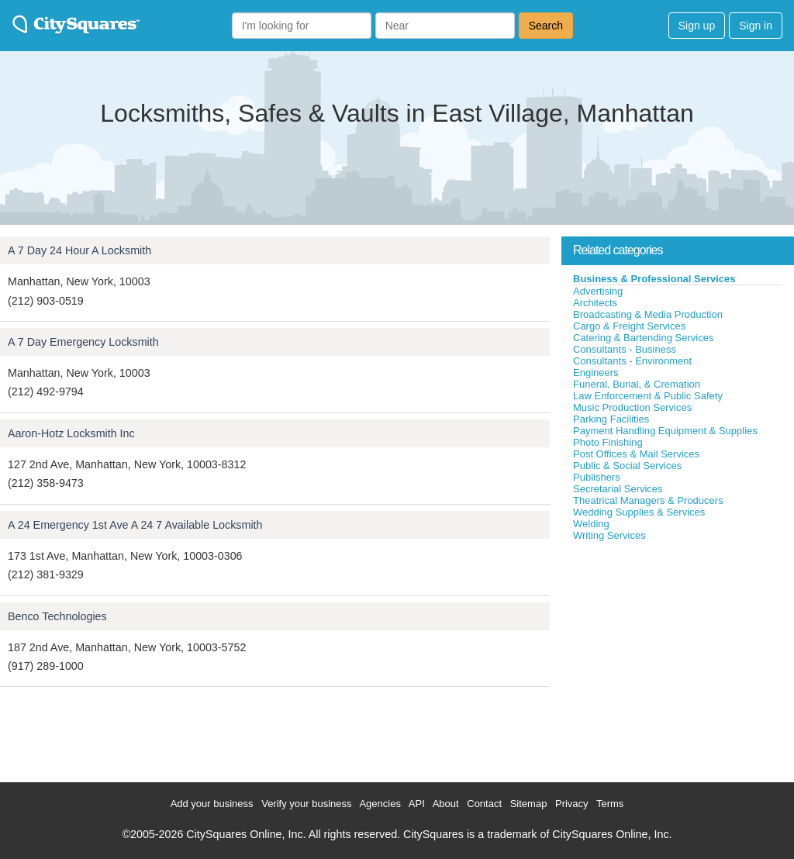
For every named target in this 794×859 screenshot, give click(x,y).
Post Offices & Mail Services (636, 454)
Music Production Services (632, 407)
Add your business (212, 803)
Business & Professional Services (654, 279)
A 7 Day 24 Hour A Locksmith (79, 250)
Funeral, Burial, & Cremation (636, 384)
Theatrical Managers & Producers (648, 500)
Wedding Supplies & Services (639, 512)
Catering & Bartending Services (643, 337)
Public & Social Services (627, 465)
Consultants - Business (624, 349)
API (417, 803)
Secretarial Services (618, 489)
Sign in (755, 25)
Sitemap (528, 803)
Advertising (598, 291)
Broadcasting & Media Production (648, 314)
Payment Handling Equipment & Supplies (665, 430)
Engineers (596, 372)
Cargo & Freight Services (629, 326)
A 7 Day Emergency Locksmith (83, 342)
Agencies (379, 803)
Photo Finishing (608, 442)
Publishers (596, 477)
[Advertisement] (677, 658)
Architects (595, 303)
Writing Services (609, 535)
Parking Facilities (611, 419)
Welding (591, 524)
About (446, 803)
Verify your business (306, 803)
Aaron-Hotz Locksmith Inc (71, 433)
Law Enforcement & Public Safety (648, 396)
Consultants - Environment (632, 361)
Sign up (696, 25)
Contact (484, 803)
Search (546, 25)
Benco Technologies (57, 616)
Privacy (572, 803)
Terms (609, 803)
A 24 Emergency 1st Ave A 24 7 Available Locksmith (135, 525)
